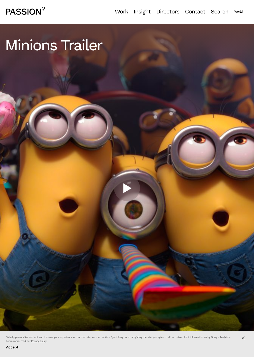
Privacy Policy (39, 341)
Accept (12, 347)
